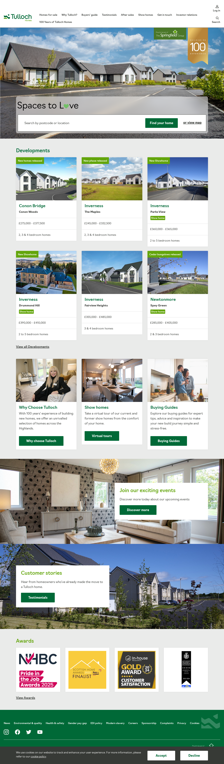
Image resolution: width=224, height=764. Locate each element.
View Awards (25, 698)
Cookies (194, 723)
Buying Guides (177, 404)
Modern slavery (115, 723)
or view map (192, 122)
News (7, 723)
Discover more (138, 510)
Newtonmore (177, 295)
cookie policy (38, 756)
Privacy (181, 723)
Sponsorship (149, 723)
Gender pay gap (77, 723)
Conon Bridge (46, 199)
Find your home (161, 123)
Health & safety (55, 723)
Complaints (167, 723)
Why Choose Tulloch (46, 404)
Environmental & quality (28, 723)
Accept (161, 755)
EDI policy (96, 723)
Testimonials (37, 597)
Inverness (112, 199)
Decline (194, 755)
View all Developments (32, 347)
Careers (133, 723)
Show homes (112, 402)
